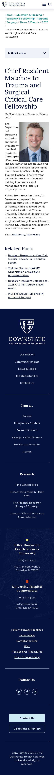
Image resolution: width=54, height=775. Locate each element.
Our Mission (27, 354)
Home (8, 14)
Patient (27, 416)
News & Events (29, 22)
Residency (18, 234)
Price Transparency (27, 657)
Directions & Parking (27, 728)
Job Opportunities (27, 376)
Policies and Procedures (27, 651)
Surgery (12, 22)
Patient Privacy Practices (27, 629)
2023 (45, 22)
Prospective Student (27, 423)
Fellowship (33, 234)
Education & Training (29, 14)
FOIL (27, 646)
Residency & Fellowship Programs (26, 18)
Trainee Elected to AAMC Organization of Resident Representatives (24, 272)
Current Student (27, 430)
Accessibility (27, 635)
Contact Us (27, 383)
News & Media (27, 368)
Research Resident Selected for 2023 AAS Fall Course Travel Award (28, 284)
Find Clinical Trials (27, 484)
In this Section (17, 53)
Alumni (27, 451)
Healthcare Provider (27, 444)
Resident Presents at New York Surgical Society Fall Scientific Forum (28, 259)
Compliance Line (27, 641)
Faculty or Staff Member (27, 437)
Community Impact (27, 361)
